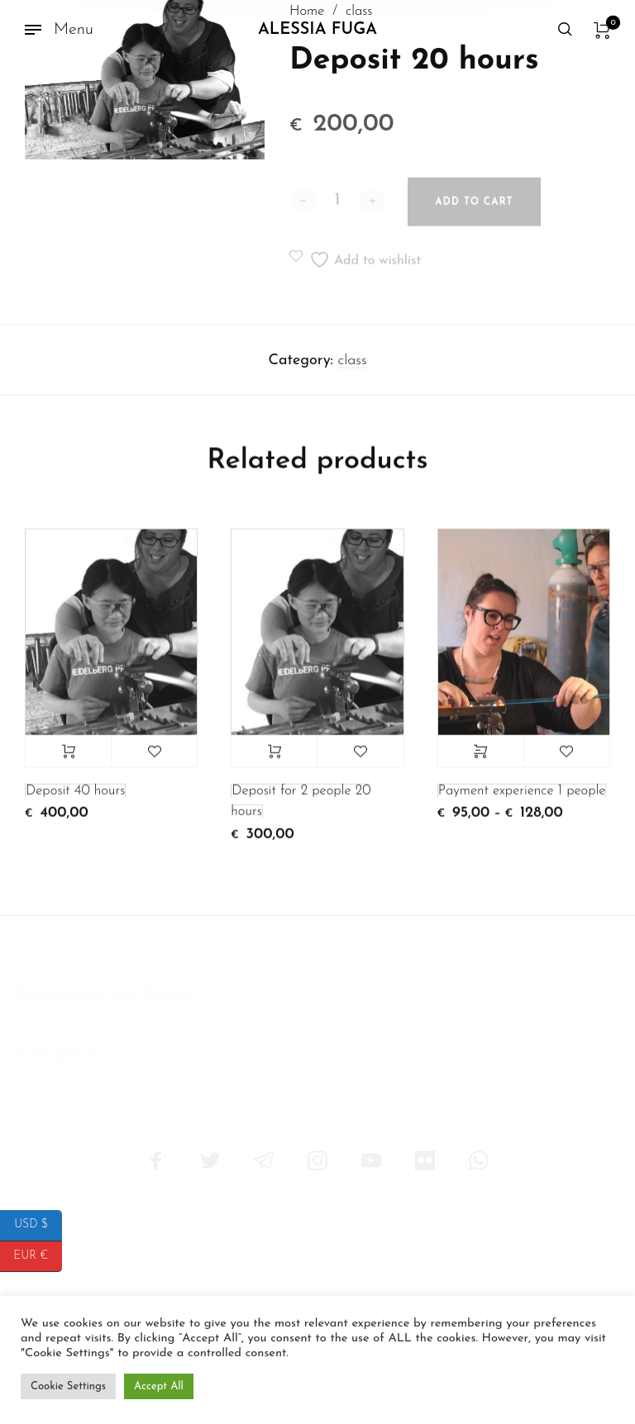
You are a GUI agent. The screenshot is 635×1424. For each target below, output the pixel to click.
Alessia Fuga (317, 29)
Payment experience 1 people (522, 799)
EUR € (37, 1256)
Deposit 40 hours (75, 799)
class (351, 369)
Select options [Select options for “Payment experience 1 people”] (480, 759)
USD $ (38, 1225)
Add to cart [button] (68, 759)
